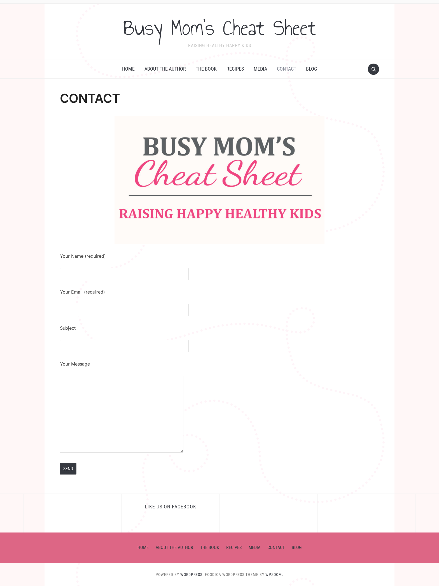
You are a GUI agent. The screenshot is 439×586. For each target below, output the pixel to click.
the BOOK (206, 69)
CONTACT (286, 69)
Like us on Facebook (170, 507)
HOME (128, 69)
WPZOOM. (274, 574)
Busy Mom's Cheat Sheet (219, 28)
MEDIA (260, 69)
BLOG (311, 69)
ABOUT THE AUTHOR (165, 69)
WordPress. (192, 574)
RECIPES (235, 69)
